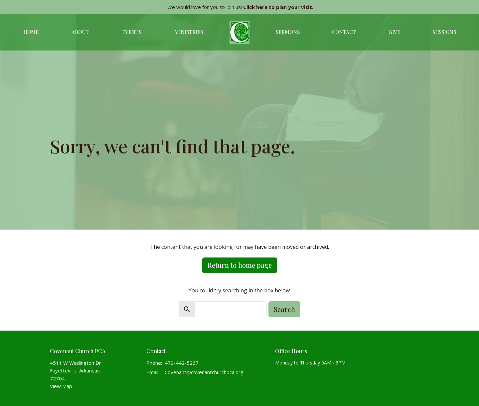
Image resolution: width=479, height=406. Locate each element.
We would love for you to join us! (240, 7)
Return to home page (240, 264)
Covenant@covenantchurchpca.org (204, 372)
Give (394, 32)
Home (31, 32)
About (80, 32)
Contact (344, 32)
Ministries (188, 32)
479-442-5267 (182, 362)
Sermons (288, 32)
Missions (444, 32)
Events (131, 32)
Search (284, 309)
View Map (61, 386)
